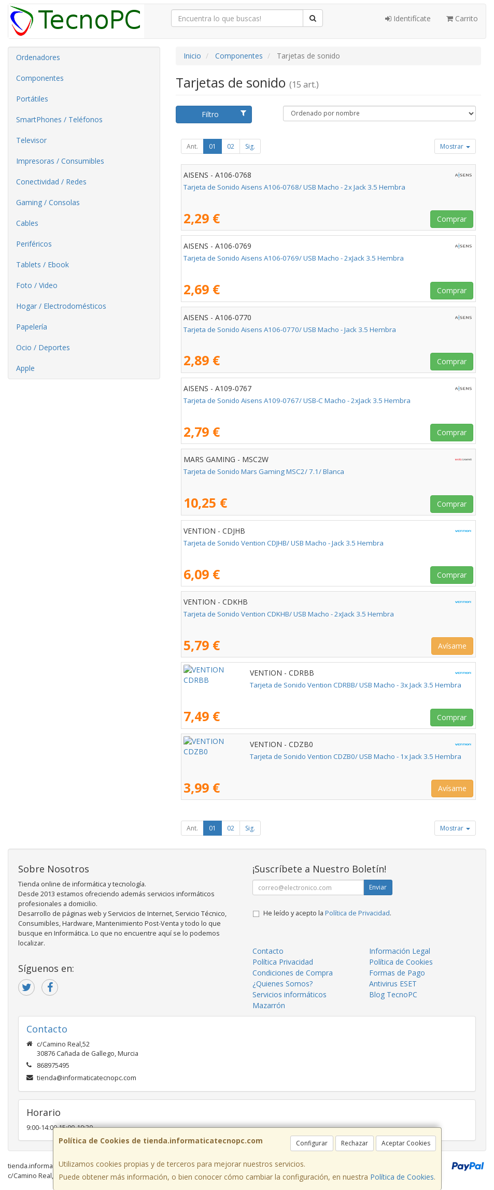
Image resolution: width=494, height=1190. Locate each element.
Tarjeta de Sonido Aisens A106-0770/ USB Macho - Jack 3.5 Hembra (290, 329)
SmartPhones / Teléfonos (59, 119)
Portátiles (32, 99)
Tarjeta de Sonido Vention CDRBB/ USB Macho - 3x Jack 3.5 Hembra (289, 685)
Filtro (224, 114)
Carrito (462, 18)
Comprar (452, 219)
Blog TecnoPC (393, 994)
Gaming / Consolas (48, 202)
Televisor (31, 140)
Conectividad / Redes (51, 182)
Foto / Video (37, 285)
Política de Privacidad (357, 913)
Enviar (378, 887)
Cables (27, 223)
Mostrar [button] (455, 146)
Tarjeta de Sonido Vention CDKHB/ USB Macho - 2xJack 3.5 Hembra (289, 614)
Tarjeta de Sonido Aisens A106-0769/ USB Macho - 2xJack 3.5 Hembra (294, 258)
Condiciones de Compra (292, 973)
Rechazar (354, 1143)
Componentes (40, 78)
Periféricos (34, 244)
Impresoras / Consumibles (60, 161)
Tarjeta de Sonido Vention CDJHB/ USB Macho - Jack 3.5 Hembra (284, 543)
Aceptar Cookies (406, 1143)
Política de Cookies (402, 1177)
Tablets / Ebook (42, 264)
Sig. (250, 146)
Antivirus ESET (393, 983)
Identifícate (408, 18)
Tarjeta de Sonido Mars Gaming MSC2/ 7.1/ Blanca (264, 471)
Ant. (192, 146)
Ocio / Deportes (43, 347)
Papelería (31, 327)
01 (212, 146)
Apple (25, 368)
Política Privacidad (282, 962)
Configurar (312, 1143)
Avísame (452, 646)
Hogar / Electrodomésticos (61, 306)
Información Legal (399, 951)
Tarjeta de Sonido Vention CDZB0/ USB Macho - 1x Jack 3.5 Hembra (289, 756)
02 (230, 146)
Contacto (268, 951)
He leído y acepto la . (327, 913)
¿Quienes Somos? (282, 983)
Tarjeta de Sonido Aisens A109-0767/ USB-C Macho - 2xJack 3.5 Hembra (297, 400)
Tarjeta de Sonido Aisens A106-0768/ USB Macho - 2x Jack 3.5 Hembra (294, 187)
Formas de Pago (397, 973)
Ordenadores (38, 57)
